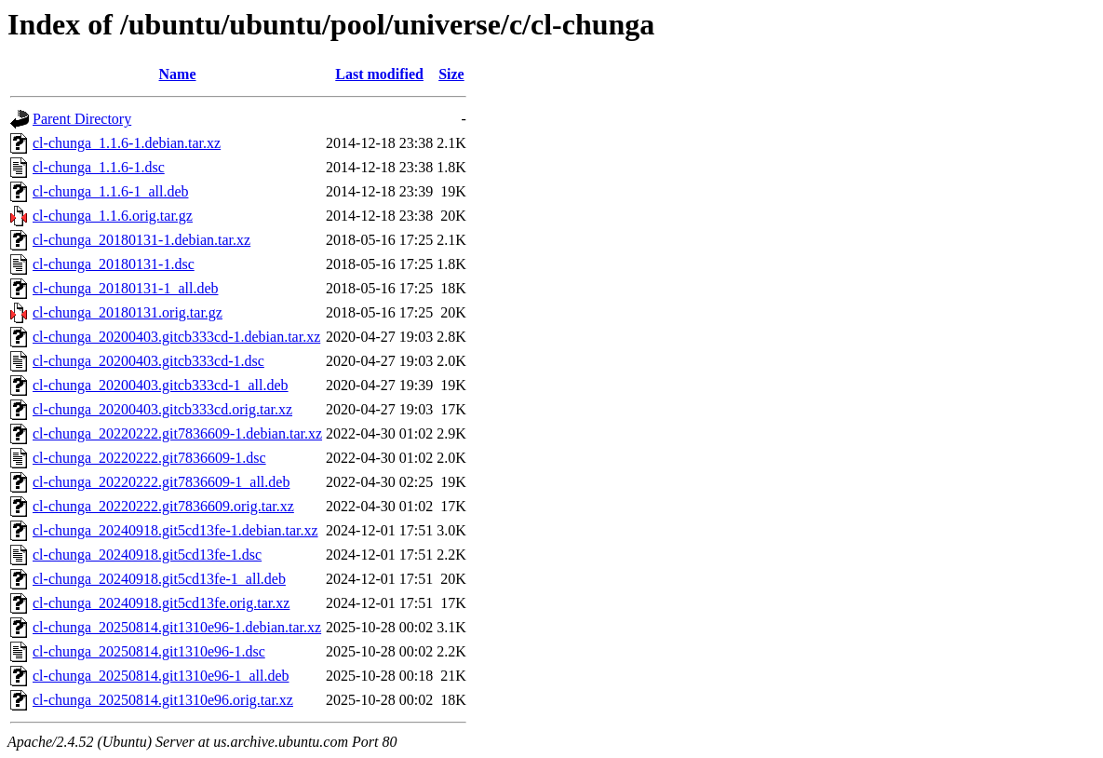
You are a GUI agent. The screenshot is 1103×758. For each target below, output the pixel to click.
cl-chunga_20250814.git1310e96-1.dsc (149, 651)
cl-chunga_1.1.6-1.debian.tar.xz (127, 143)
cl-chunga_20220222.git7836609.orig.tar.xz (163, 506)
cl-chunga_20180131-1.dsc (114, 264)
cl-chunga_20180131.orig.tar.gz (127, 312)
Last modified (379, 74)
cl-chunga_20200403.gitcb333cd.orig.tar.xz (162, 409)
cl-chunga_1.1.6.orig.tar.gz (113, 215)
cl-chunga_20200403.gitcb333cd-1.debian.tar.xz (176, 337)
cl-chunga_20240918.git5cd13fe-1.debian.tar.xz (175, 530)
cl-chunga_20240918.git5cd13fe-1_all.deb (159, 579)
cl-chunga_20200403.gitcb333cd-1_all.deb (161, 385)
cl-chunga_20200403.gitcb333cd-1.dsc (148, 361)
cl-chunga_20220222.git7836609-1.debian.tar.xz (177, 433)
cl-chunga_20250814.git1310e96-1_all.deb (161, 676)
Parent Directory (82, 119)
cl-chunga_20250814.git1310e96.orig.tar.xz (163, 700)
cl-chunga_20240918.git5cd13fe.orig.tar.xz (161, 603)
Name (177, 74)
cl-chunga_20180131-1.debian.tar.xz (141, 240)
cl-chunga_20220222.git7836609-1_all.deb (161, 482)
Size (451, 74)
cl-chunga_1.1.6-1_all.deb (111, 191)
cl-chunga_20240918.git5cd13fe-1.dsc (147, 554)
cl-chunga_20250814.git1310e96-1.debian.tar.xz (177, 627)
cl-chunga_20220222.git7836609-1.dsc (149, 458)
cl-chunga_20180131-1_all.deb (126, 288)
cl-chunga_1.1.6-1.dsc (99, 167)
